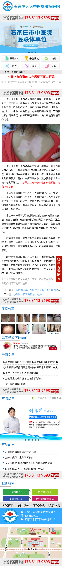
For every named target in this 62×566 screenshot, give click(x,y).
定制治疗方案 (16, 499)
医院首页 (8, 505)
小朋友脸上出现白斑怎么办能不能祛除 (23, 378)
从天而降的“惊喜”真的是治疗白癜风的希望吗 (28, 463)
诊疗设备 (23, 505)
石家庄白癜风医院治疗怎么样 (20, 452)
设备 (34, 66)
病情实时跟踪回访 (45, 499)
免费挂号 (16, 492)
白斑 (54, 58)
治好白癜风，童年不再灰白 (19, 457)
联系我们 (54, 505)
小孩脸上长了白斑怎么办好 (28, 294)
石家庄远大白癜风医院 (20, 115)
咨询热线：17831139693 (49, 398)
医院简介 (14, 58)
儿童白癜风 (17, 72)
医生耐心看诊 (45, 492)
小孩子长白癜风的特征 (14, 384)
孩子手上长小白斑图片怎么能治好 (20, 373)
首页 (6, 72)
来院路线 (34, 58)
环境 (54, 66)
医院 (14, 66)
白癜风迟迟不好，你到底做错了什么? (24, 468)
